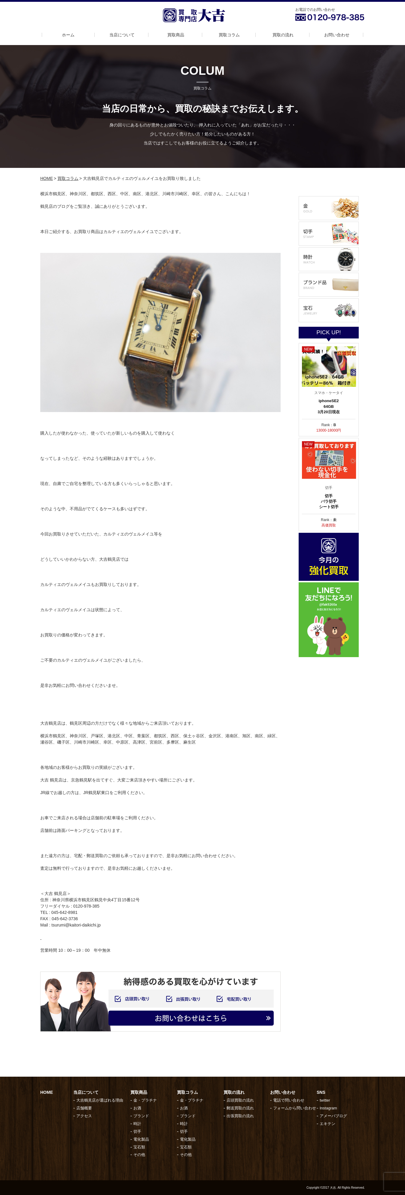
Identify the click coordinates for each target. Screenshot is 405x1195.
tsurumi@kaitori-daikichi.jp (76, 925)
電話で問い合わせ (288, 1100)
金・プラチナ (145, 1100)
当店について (122, 35)
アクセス (84, 1116)
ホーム (68, 35)
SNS (321, 1092)
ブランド (141, 1116)
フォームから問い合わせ (294, 1108)
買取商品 (175, 35)
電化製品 (141, 1139)
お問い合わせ (336, 35)
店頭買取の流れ (240, 1100)
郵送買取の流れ (240, 1108)
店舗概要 (84, 1108)
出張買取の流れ (240, 1116)
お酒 (137, 1108)
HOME (46, 178)
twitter (325, 1100)
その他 (139, 1154)
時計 (137, 1123)
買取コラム (229, 35)
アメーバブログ (333, 1116)
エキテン (327, 1123)
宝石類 (139, 1147)
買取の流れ (283, 35)
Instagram (328, 1108)
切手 (137, 1131)
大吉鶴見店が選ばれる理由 (99, 1100)
